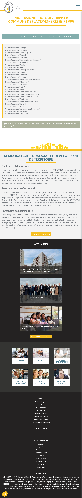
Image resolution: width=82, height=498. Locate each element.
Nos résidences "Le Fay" (15, 72)
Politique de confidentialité (41, 422)
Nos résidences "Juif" (14, 67)
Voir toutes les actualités (41, 336)
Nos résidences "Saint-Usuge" (17, 99)
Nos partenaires (41, 408)
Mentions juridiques (41, 419)
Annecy (41, 444)
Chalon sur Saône (41, 453)
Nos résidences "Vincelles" (16, 114)
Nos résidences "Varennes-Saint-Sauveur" (22, 109)
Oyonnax (41, 456)
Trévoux (41, 464)
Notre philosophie (41, 405)
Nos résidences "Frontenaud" (17, 62)
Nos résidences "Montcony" (17, 82)
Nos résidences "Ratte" (15, 87)
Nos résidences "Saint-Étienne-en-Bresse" (22, 94)
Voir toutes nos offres (41, 234)
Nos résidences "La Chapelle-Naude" (20, 70)
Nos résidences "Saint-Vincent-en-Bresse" (22, 101)
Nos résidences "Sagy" (15, 89)
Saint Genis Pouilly (41, 461)
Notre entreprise (41, 402)
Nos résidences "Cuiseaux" (16, 57)
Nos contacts (41, 411)
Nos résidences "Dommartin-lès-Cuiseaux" (23, 60)
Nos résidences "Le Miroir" (16, 74)
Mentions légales (41, 413)
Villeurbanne (41, 467)
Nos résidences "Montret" (16, 84)
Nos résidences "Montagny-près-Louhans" (23, 79)
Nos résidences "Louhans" (16, 77)
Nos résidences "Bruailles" (16, 50)
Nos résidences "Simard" (15, 104)
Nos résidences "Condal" (15, 55)
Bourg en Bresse (41, 447)
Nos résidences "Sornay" (15, 106)
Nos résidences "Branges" (16, 48)
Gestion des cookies (41, 416)
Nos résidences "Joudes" (15, 65)
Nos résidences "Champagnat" (18, 52)
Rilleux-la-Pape (41, 458)
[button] (5, 494)
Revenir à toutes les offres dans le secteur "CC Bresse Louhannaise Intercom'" (40, 124)
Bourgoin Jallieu (41, 450)
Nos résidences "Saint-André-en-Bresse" (22, 92)
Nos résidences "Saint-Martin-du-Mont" (22, 96)
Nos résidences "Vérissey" (16, 111)
